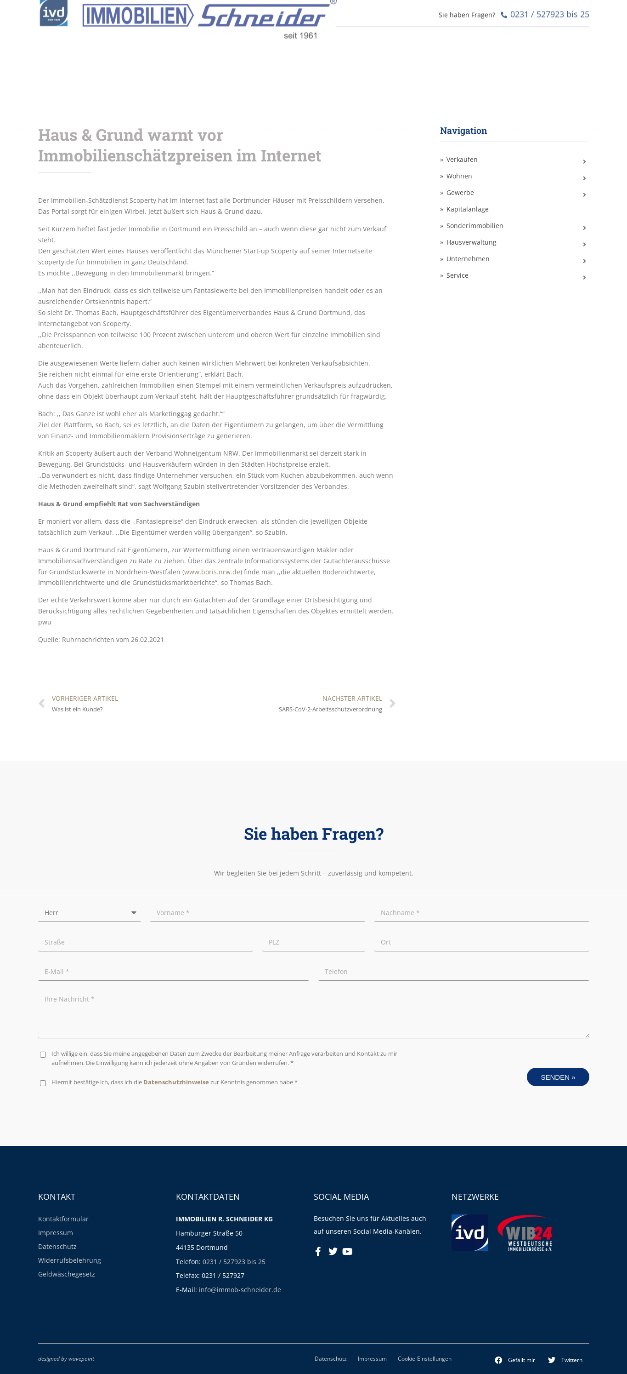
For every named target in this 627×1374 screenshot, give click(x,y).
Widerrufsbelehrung (69, 1260)
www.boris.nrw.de (212, 571)
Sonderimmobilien (474, 225)
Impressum (55, 1232)
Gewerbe (460, 192)
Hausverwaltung (471, 242)
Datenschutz (57, 1246)
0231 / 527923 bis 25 (234, 1261)
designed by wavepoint (66, 1358)
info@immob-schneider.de (240, 1289)
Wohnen (459, 176)
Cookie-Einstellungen (425, 1358)
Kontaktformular (63, 1218)
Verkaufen (462, 159)
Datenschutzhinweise (176, 1082)
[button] (515, 1360)
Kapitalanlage (467, 209)
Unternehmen (468, 258)
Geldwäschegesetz (66, 1274)
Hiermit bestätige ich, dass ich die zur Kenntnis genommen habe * (174, 1082)
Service (457, 275)
